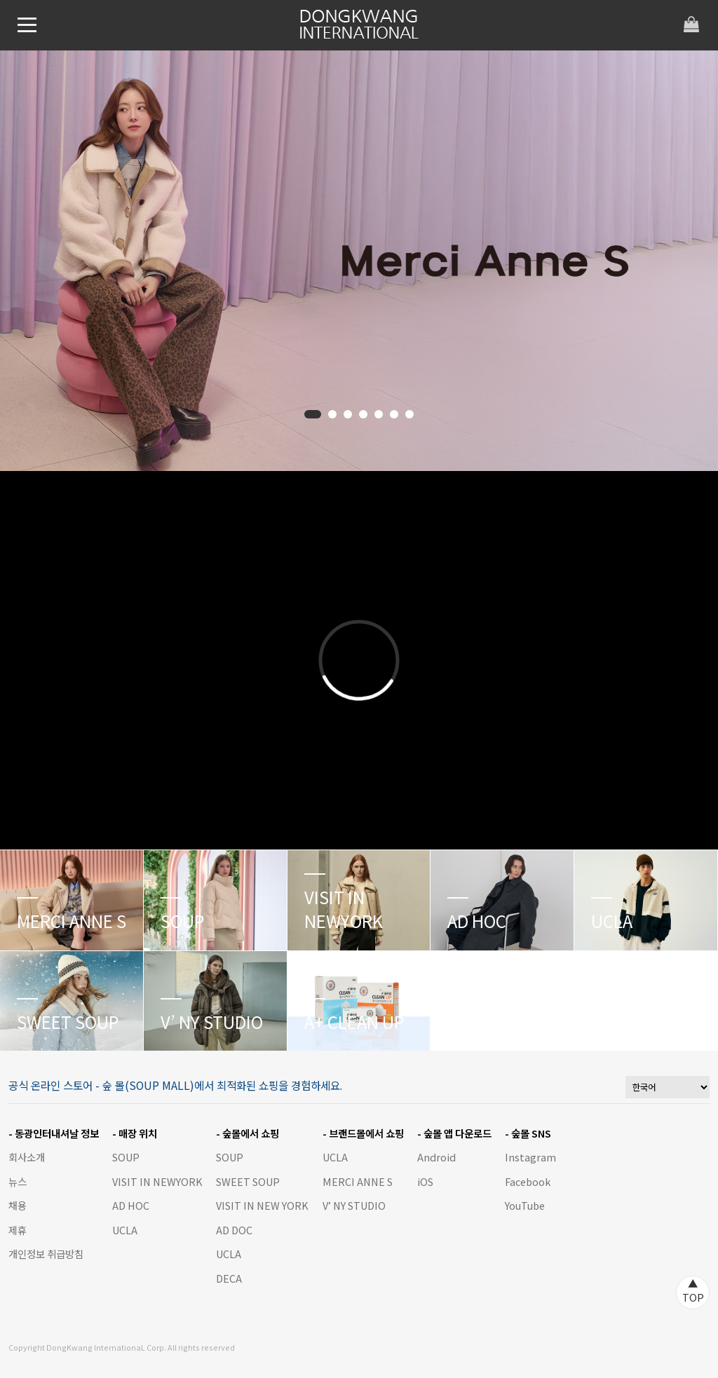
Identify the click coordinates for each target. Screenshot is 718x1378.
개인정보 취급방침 (45, 1253)
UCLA (124, 1229)
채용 (17, 1205)
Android (436, 1157)
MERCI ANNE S (358, 1181)
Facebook (527, 1181)
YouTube (525, 1205)
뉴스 (17, 1181)
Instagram (530, 1157)
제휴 (17, 1229)
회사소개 (26, 1157)
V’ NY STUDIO (354, 1205)
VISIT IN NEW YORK (262, 1205)
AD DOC (234, 1229)
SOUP (126, 1157)
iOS (425, 1181)
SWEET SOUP (248, 1181)
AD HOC (130, 1205)
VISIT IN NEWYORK (157, 1181)
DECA (229, 1278)
